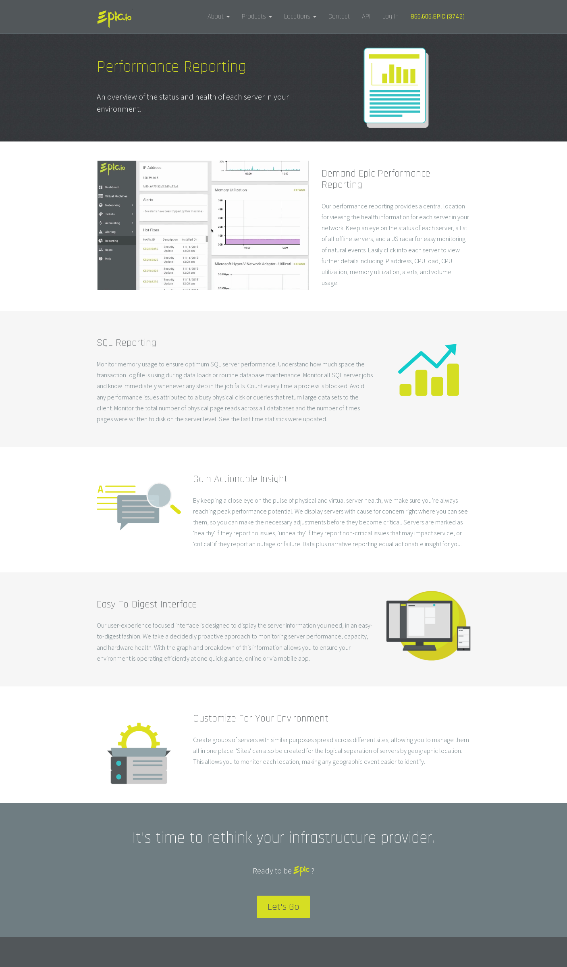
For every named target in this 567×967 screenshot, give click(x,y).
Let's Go (283, 907)
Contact (339, 16)
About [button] (219, 16)
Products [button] (257, 16)
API (366, 16)
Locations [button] (300, 16)
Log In (390, 16)
